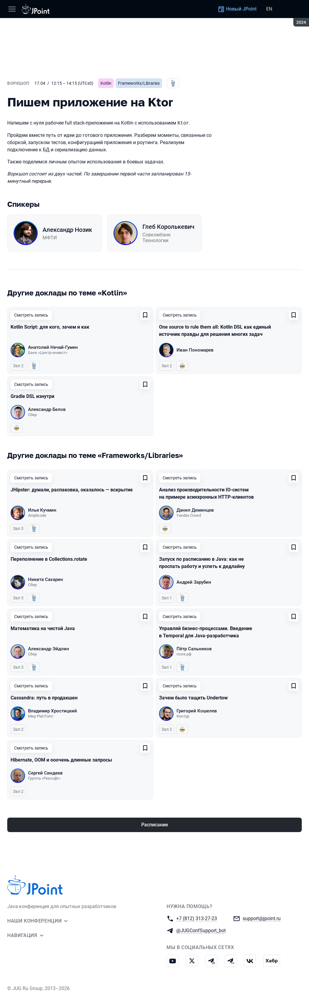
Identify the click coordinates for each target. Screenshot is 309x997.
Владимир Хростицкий (52, 710)
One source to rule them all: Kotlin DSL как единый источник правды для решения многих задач (215, 330)
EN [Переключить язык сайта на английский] (269, 9)
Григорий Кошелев (197, 710)
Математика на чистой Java (43, 628)
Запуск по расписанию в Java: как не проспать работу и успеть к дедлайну (202, 562)
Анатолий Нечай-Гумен (53, 347)
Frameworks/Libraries (139, 83)
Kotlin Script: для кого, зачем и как (50, 327)
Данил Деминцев (195, 510)
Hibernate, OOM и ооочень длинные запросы (61, 760)
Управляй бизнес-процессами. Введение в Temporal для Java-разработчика (205, 632)
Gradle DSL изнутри (32, 396)
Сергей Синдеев (45, 773)
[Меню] (12, 9)
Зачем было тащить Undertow (193, 698)
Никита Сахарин (45, 579)
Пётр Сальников (194, 648)
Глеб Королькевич (168, 226)
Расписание (154, 825)
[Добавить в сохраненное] (145, 315)
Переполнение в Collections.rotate (49, 559)
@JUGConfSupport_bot (201, 930)
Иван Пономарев (195, 350)
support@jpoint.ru (262, 918)
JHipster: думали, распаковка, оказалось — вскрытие (72, 490)
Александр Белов (47, 409)
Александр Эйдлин (48, 648)
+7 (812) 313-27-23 (196, 918)
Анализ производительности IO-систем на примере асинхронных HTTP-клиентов (206, 493)
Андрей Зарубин (194, 582)
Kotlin (105, 83)
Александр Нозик (67, 229)
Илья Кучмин (42, 510)
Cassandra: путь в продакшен (44, 698)
